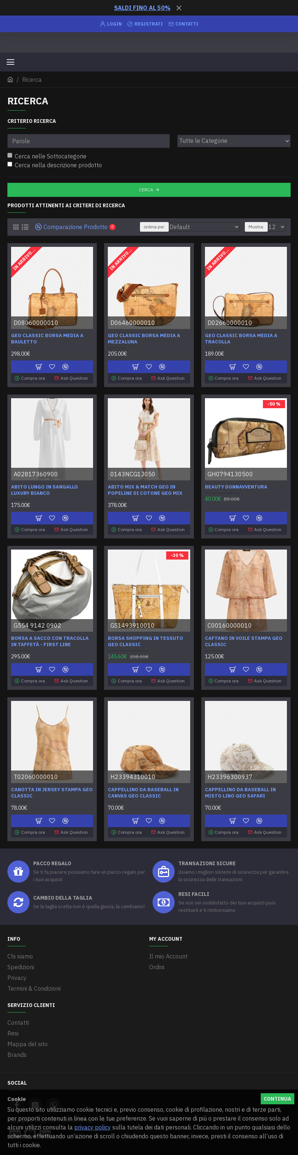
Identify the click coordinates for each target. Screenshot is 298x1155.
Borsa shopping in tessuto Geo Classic (145, 641)
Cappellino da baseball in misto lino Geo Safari (240, 793)
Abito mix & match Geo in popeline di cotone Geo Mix (145, 490)
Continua (277, 1098)
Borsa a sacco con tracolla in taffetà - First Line (50, 641)
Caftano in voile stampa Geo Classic (243, 641)
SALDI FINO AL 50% (142, 7)
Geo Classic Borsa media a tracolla (241, 339)
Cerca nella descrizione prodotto (54, 165)
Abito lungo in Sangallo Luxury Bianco (44, 490)
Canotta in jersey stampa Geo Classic (52, 793)
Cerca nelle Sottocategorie (46, 156)
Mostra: (256, 226)
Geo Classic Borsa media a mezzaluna (144, 339)
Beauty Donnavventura (236, 487)
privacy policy (92, 1127)
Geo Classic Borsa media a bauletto (47, 339)
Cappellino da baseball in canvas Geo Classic (143, 793)
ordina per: (154, 226)
